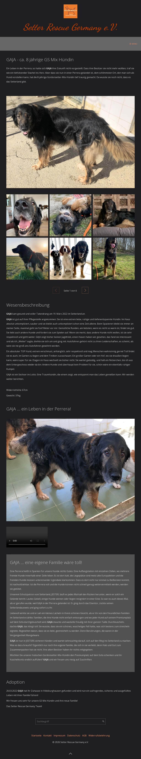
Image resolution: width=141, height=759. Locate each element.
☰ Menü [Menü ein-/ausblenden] (133, 44)
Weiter (85, 290)
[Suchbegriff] (70, 721)
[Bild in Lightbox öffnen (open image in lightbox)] (70, 142)
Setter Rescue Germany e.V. (70, 27)
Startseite (36, 735)
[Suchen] (103, 721)
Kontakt (47, 735)
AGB (84, 735)
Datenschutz (73, 735)
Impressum (59, 735)
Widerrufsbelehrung (99, 735)
